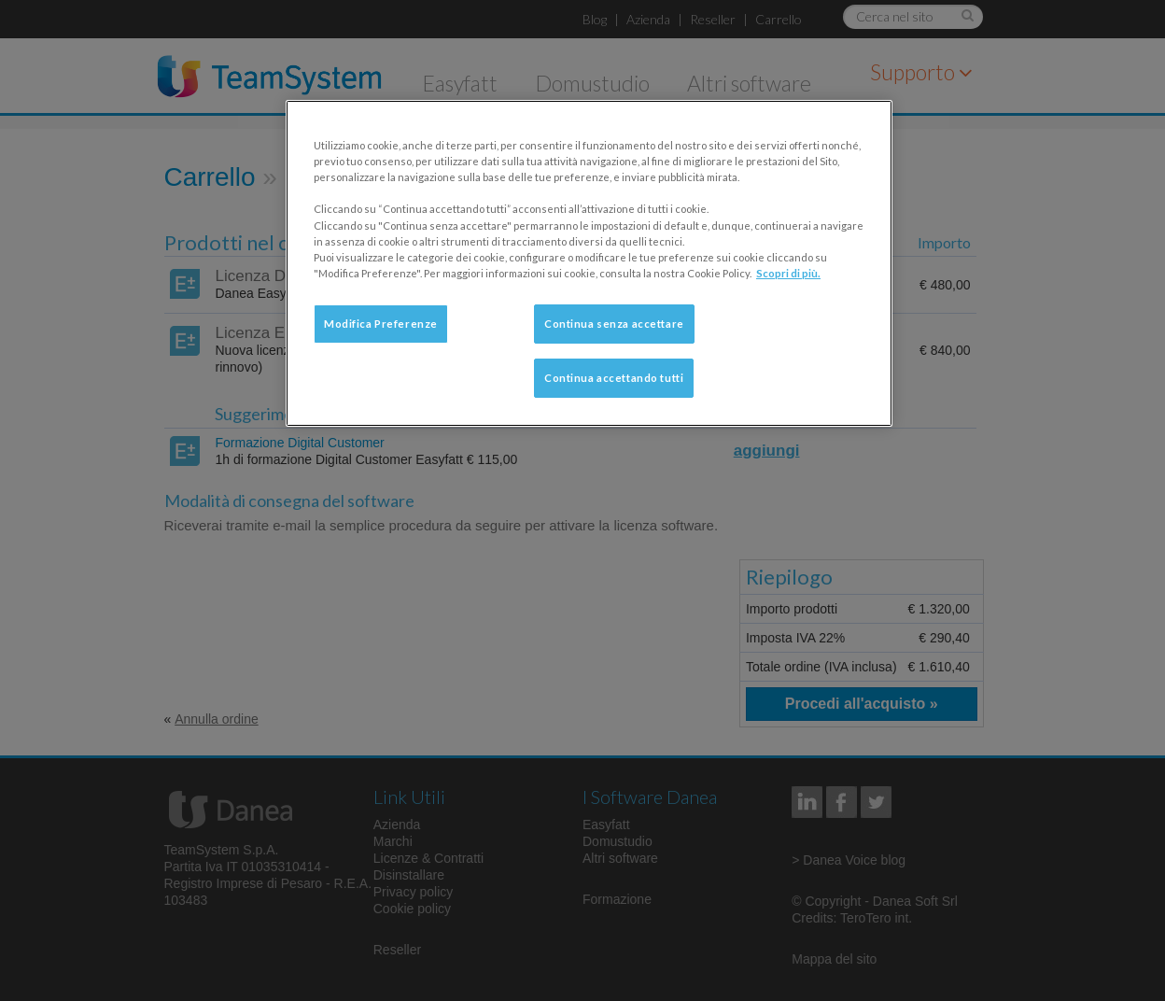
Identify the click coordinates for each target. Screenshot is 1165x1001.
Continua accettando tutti (613, 378)
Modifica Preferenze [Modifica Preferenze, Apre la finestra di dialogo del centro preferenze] (381, 323)
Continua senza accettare (614, 323)
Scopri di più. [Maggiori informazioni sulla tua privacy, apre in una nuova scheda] (788, 273)
